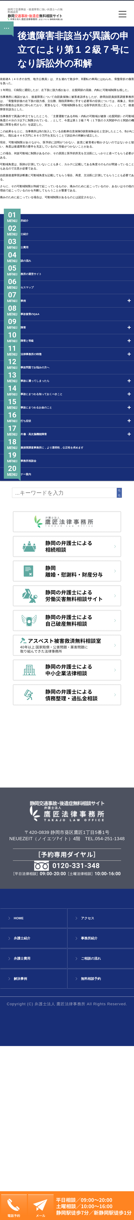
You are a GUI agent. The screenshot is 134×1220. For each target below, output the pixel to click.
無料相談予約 (99, 1152)
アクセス (93, 1092)
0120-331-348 (76, 1040)
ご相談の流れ (99, 1132)
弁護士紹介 (29, 1112)
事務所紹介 (96, 1112)
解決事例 (26, 1152)
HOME (23, 1092)
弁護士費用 (29, 1132)
